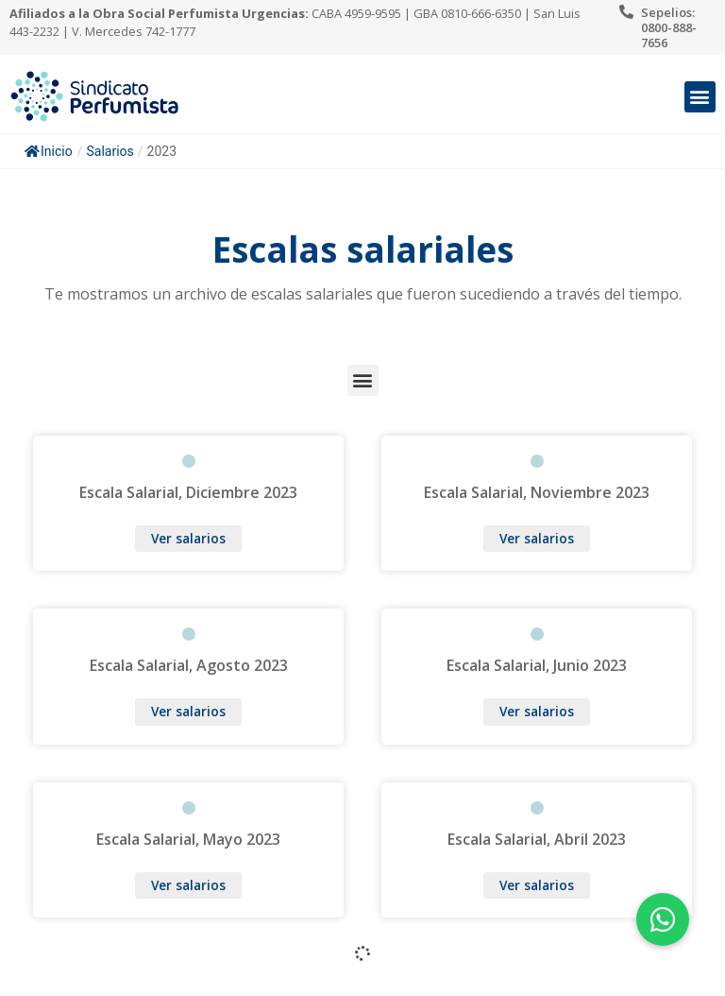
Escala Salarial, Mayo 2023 (188, 839)
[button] (700, 96)
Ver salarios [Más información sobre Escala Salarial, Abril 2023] (536, 885)
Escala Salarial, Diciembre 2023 (188, 492)
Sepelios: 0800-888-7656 (669, 27)
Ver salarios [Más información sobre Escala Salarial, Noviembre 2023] (536, 538)
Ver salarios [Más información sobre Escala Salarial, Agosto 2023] (188, 711)
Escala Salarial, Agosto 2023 (189, 665)
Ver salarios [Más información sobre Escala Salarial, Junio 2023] (536, 711)
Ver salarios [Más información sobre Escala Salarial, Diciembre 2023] (188, 538)
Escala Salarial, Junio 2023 (537, 665)
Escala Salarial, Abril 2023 (536, 839)
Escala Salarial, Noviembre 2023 (536, 492)
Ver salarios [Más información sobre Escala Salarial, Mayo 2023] (188, 885)
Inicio (49, 151)
